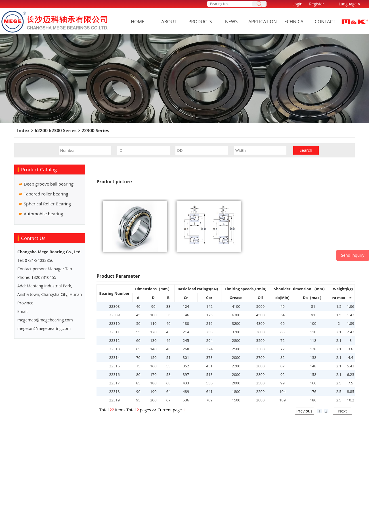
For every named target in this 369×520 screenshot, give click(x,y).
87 (282, 366)
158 (313, 374)
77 (282, 348)
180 (186, 323)
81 (313, 306)
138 (313, 357)
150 (153, 357)
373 (209, 357)
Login (297, 4)
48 (168, 348)
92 (282, 374)
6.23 (350, 374)
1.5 (338, 306)
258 (209, 331)
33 (168, 306)
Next (342, 411)
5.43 (350, 366)
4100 (236, 306)
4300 (260, 323)
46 (168, 340)
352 (186, 366)
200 (153, 400)
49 (282, 306)
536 (186, 400)
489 (186, 391)
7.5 (350, 383)
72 (282, 340)
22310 (114, 323)
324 (209, 348)
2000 (236, 357)
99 (282, 383)
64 (168, 391)
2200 (236, 366)
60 (282, 323)
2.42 (350, 331)
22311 (114, 331)
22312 (114, 340)
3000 (260, 366)
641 (209, 391)
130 (153, 340)
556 (209, 383)
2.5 (338, 383)
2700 (260, 357)
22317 (114, 383)
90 (153, 306)
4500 (260, 314)
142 (209, 306)
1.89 (350, 323)
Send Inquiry (352, 255)
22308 (114, 306)
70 (138, 357)
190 (153, 391)
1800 (236, 391)
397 (186, 374)
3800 (260, 331)
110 (153, 323)
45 (138, 314)
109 (282, 400)
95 (138, 400)
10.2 (350, 400)
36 (168, 314)
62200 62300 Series (56, 130)
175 (209, 314)
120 (153, 331)
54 (282, 314)
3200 (236, 323)
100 (153, 314)
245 (186, 340)
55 (138, 331)
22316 (114, 374)
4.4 (350, 357)
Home (137, 21)
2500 (236, 348)
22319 (114, 400)
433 (186, 383)
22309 (114, 314)
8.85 (350, 391)
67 (168, 400)
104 (282, 391)
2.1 (338, 331)
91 (313, 314)
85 (138, 383)
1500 (236, 400)
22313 (114, 348)
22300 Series (94, 130)
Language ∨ (349, 4)
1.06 (350, 306)
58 (168, 374)
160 (153, 366)
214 (186, 331)
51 (168, 357)
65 (282, 331)
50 (138, 323)
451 (209, 366)
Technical (294, 21)
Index (23, 130)
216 (209, 323)
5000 (260, 306)
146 (186, 314)
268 (186, 348)
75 (138, 366)
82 (282, 357)
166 (313, 383)
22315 (114, 366)
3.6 (350, 348)
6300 (236, 314)
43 (168, 331)
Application (262, 21)
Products (200, 21)
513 (209, 374)
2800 (236, 340)
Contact (325, 21)
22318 (114, 391)
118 (313, 340)
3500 (260, 340)
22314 (114, 357)
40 (138, 306)
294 (209, 340)
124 (186, 306)
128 (313, 348)
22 (112, 409)
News (231, 21)
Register (316, 4)
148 (313, 366)
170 (153, 374)
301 (186, 357)
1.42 (350, 314)
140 (153, 348)
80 (138, 374)
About (168, 21)
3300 (260, 348)
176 (313, 391)
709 (209, 400)
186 (313, 400)
